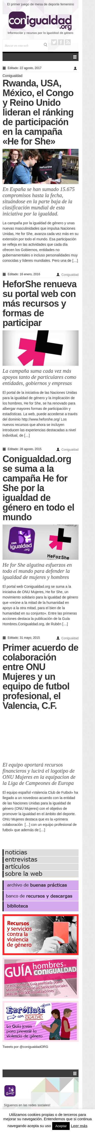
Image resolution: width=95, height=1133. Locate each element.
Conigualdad (13, 76)
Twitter (54, 42)
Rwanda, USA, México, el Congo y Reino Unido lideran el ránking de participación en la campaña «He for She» (38, 112)
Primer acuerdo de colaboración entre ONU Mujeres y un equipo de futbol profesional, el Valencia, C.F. (40, 676)
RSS (68, 42)
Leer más (79, 1126)
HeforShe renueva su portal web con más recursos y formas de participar (40, 303)
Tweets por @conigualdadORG (25, 1047)
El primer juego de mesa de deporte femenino (40, 4)
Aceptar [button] (61, 1126)
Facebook (61, 42)
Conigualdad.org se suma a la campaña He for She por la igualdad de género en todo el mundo (38, 488)
